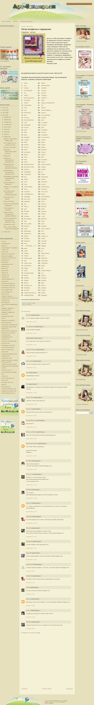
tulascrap (44, 199)
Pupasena (27, 241)
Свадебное (5, 356)
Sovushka (44, 159)
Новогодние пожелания (8, 324)
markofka (44, 88)
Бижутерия (5, 243)
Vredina (43, 169)
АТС (3, 241)
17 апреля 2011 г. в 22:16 (31, 484)
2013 (3, 110)
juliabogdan (27, 125)
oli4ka (43, 174)
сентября (6, 124)
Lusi (25, 85)
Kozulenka (27, 100)
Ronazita (43, 278)
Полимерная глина (7, 345)
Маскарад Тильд (6, 316)
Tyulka (26, 214)
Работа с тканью (6, 349)
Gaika (43, 209)
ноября (6, 119)
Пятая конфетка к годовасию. (36, 29)
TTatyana (44, 95)
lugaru (43, 265)
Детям (3, 268)
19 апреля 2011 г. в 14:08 (31, 498)
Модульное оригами (7, 320)
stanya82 (44, 241)
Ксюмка (26, 88)
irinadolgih (27, 196)
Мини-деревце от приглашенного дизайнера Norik (9, 172)
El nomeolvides (45, 115)
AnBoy (43, 238)
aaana (43, 194)
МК (2, 318)
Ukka (25, 142)
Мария (26, 268)
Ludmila (26, 140)
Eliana (26, 154)
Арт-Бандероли (55, 700)
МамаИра (27, 288)
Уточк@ (43, 243)
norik (42, 120)
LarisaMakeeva (28, 194)
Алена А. (44, 204)
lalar (25, 115)
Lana (25, 122)
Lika (25, 110)
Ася (25, 204)
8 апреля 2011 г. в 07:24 (31, 379)
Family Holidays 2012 (7, 393)
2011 (3, 115)
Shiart (25, 228)
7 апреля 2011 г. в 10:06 (31, 333)
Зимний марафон (6, 279)
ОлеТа (43, 162)
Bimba (43, 83)
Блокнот (4, 252)
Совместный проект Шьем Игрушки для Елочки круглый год (10, 366)
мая (5, 134)
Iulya (25, 181)
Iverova (43, 112)
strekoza (43, 288)
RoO (42, 231)
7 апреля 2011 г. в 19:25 (31, 356)
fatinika (43, 147)
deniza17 (44, 206)
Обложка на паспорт (7, 333)
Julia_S (26, 206)
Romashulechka (28, 120)
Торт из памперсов (7, 378)
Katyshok (44, 226)
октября (6, 122)
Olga (42, 283)
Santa (25, 83)
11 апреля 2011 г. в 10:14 (31, 404)
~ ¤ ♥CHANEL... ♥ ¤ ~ (30, 246)
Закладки (4, 277)
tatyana (43, 154)
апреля (6, 136)
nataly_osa (44, 236)
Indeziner (51, 703)
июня (5, 131)
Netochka (44, 149)
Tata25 (26, 179)
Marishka (26, 137)
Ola (42, 268)
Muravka (43, 280)
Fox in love (44, 191)
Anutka (43, 144)
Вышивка (4, 260)
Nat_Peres (27, 199)
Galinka (26, 253)
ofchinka (26, 169)
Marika (26, 275)
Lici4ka (43, 140)
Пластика (4, 343)
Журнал (4, 272)
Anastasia (44, 181)
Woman (26, 236)
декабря (6, 117)
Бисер (3, 245)
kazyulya (43, 211)
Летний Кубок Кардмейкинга (9, 304)
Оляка (28, 587)
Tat (42, 105)
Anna (42, 100)
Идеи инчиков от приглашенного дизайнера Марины (10, 214)
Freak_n (26, 147)
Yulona (43, 152)
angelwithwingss (29, 295)
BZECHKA (44, 258)
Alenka (43, 214)
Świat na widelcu (31, 432)
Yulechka (26, 238)
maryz (26, 270)
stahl (25, 159)
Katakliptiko (27, 172)
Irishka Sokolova (46, 270)
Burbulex (26, 211)
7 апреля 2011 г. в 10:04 (31, 321)
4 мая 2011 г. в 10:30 (30, 605)
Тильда (4, 376)
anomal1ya (27, 152)
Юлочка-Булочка (29, 98)
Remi (25, 243)
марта (5, 231)
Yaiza (42, 256)
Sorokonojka (27, 105)
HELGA (43, 107)
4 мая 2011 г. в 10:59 (30, 617)
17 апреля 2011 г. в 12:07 (31, 469)
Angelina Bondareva (30, 293)
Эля (27, 372)
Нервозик (27, 201)
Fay (25, 93)
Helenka (28, 489)
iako (25, 260)
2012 (3, 112)
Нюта (25, 157)
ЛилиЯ (26, 103)
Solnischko (44, 260)
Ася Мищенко (28, 90)
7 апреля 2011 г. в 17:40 (31, 344)
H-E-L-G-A (29, 474)
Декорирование (6, 264)
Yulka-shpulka (28, 186)
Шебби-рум (7, 156)
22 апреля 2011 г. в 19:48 (31, 523)
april (25, 209)
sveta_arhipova (45, 228)
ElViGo (43, 293)
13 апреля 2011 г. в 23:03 (31, 455)
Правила (15, 21)
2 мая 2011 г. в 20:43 (30, 571)
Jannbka (26, 216)
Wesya (26, 95)
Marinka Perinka (28, 164)
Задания (4, 275)
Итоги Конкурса (6, 292)
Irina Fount (29, 361)
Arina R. (43, 275)
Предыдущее (69, 688)
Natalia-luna (27, 233)
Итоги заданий (6, 289)
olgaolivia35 (29, 564)
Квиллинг (4, 294)
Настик (43, 184)
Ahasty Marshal (45, 164)
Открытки (4, 339)
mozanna (44, 125)
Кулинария (5, 302)
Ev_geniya (44, 122)
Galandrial (29, 516)
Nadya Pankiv (45, 253)
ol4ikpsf (26, 280)
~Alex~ (43, 216)
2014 (3, 107)
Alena (25, 189)
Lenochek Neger (30, 349)
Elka (42, 157)
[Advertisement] (28, 680)
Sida (25, 132)
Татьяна (43, 90)
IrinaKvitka (44, 130)
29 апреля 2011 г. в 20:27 (31, 548)
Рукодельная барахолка (27, 21)
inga (25, 177)
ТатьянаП (27, 191)
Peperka (26, 226)
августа (6, 127)
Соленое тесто (6, 370)
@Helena (44, 219)
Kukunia (43, 117)
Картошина (44, 177)
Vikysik (26, 256)
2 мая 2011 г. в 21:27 (30, 582)
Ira (42, 172)
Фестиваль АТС (6, 382)
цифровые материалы (8, 391)
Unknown (29, 409)
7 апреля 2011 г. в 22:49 (31, 367)
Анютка (43, 93)
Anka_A (43, 285)
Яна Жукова (27, 219)
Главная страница (6, 21)
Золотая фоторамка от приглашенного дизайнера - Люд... (10, 220)
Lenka (26, 251)
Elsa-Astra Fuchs (29, 167)
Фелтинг (4, 380)
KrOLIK (43, 290)
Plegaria (43, 246)
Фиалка (28, 599)
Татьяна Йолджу (31, 420)
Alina (25, 107)
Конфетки (4, 300)
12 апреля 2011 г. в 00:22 (31, 415)
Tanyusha (44, 189)
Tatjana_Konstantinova (48, 103)
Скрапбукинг (5, 358)
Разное (4, 351)
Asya (25, 135)
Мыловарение (6, 322)
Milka (25, 248)
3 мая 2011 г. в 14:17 (30, 594)
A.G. (42, 273)
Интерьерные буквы (7, 283)
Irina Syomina (45, 137)
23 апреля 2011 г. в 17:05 (31, 536)
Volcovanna (27, 112)
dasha (43, 142)
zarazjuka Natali (28, 273)
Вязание (4, 262)
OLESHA (44, 98)
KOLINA (43, 132)
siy (42, 251)
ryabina (43, 179)
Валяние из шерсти (7, 254)
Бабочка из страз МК (9, 147)
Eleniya (26, 283)
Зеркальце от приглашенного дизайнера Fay (9, 160)
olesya (43, 233)
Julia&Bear (44, 135)
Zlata (42, 127)
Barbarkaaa (27, 231)
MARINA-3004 (45, 85)
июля (5, 129)
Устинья (26, 117)
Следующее (24, 688)
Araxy (43, 221)
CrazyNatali (27, 174)
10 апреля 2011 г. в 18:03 (31, 392)
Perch (25, 162)
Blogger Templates (49, 701)
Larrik (43, 223)
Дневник (4, 270)
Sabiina (43, 167)
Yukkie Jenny (28, 263)
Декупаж (4, 266)
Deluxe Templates (61, 701)
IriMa (25, 149)
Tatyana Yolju (28, 258)
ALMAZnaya (27, 265)
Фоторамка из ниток (9, 224)
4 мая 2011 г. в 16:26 (30, 628)
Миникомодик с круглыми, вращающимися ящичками (11, 178)
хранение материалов (8, 388)
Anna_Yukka (27, 223)
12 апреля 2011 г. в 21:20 (31, 438)
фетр (3, 384)
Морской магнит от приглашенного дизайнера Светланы (10, 166)
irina (25, 221)
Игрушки (4, 281)
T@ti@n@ (44, 263)
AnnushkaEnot (45, 196)
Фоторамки (5, 386)
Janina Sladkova (46, 110)
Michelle (26, 278)
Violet (43, 201)
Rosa (25, 184)
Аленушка (29, 541)
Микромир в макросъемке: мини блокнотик (10, 151)
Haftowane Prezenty (32, 443)
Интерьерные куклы (7, 287)
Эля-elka (28, 528)
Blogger (66, 700)
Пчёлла (26, 127)
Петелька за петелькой (8, 341)
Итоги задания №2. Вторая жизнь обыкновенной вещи (10, 192)
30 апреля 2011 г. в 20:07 (31, 559)
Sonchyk (26, 290)
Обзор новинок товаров (8, 331)
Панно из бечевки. (9, 201)
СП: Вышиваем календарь (9, 372)
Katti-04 (26, 144)
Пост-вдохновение (7, 347)
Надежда (44, 295)
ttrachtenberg (45, 186)
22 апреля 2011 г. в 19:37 (31, 511)
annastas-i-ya (28, 285)
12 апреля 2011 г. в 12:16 (31, 427)
